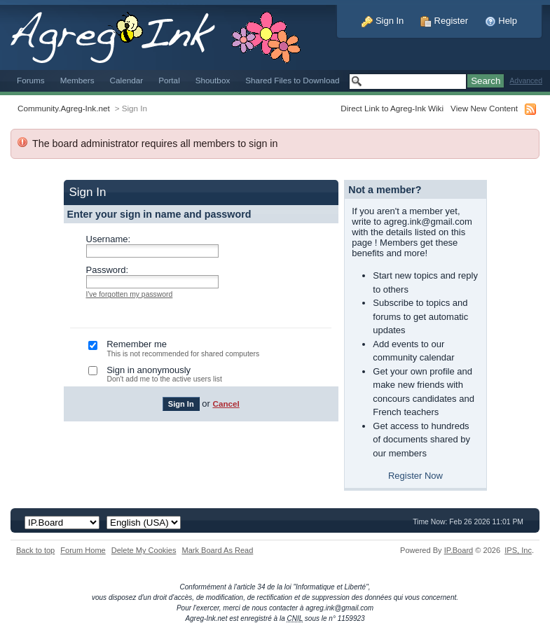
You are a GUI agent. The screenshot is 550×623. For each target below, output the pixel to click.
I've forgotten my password (129, 294)
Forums (31, 80)
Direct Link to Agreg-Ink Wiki (392, 108)
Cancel (225, 403)
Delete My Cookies (144, 550)
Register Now (415, 475)
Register (444, 20)
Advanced (525, 81)
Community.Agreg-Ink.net (64, 108)
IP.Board (459, 550)
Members (77, 80)
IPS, (518, 550)
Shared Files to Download (292, 80)
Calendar (127, 80)
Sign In (383, 20)
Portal (169, 80)
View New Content (484, 108)
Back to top (35, 550)
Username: (108, 239)
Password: (107, 270)
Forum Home (82, 550)
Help (501, 20)
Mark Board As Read (217, 550)
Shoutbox (213, 80)
